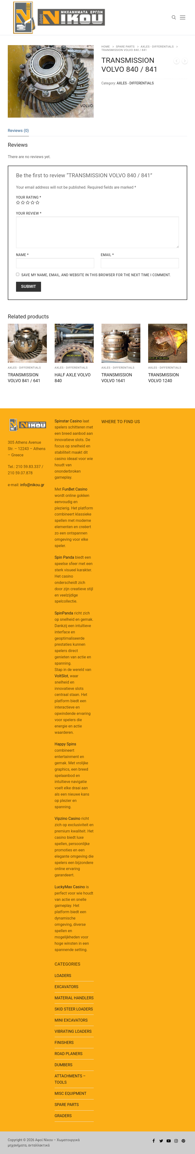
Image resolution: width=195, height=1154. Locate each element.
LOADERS (63, 975)
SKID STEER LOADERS (74, 1009)
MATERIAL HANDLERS (74, 998)
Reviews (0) (18, 130)
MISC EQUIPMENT (70, 1093)
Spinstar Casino (68, 421)
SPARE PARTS (125, 46)
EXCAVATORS (66, 987)
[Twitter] (161, 1141)
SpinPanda (64, 613)
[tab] (18, 130)
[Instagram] (176, 1141)
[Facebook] (154, 1141)
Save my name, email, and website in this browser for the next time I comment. (96, 275)
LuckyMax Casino (70, 887)
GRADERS (63, 1116)
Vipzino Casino (67, 818)
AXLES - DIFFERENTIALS (157, 46)
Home (106, 46)
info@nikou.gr (32, 485)
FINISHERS (64, 1042)
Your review (29, 213)
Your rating (28, 197)
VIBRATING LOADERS (73, 1031)
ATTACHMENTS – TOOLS (70, 1079)
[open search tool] (174, 17)
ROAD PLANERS (69, 1053)
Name (22, 255)
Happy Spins (65, 744)
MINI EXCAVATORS (71, 1020)
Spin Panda (64, 557)
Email (107, 255)
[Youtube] (168, 1141)
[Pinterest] (183, 1141)
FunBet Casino (74, 489)
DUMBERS (63, 1065)
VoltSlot (61, 676)
